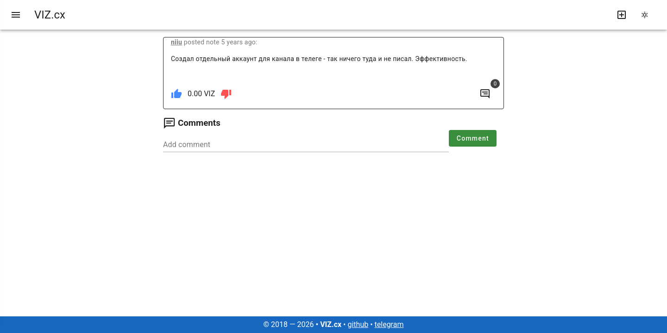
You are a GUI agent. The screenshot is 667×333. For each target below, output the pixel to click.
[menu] (16, 15)
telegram (389, 324)
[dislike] (226, 93)
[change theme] (647, 14)
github (357, 324)
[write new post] (621, 15)
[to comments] (485, 94)
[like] (176, 93)
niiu (176, 42)
